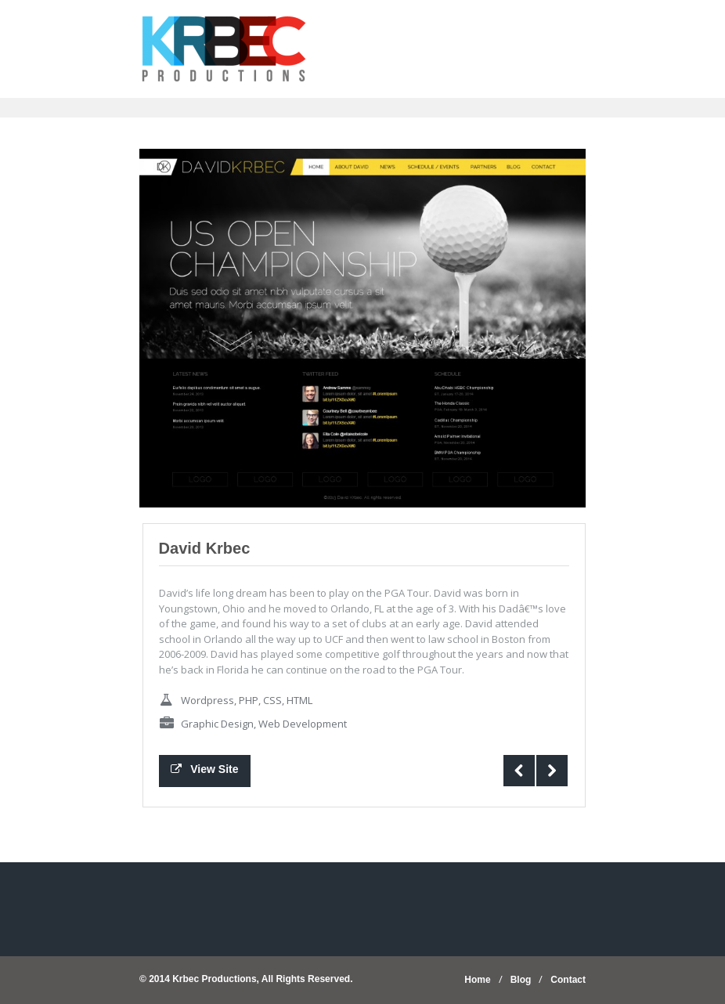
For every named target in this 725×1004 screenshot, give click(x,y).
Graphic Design (217, 724)
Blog (521, 979)
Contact (568, 979)
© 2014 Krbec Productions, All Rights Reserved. (245, 978)
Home (477, 979)
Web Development (302, 724)
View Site (205, 769)
